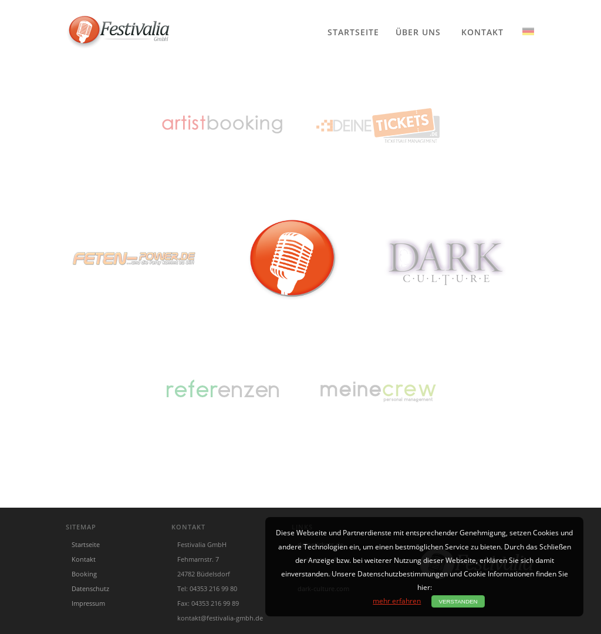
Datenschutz (90, 588)
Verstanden (457, 601)
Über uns (418, 31)
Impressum (88, 603)
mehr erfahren (397, 600)
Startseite (353, 31)
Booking (84, 573)
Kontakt (482, 31)
